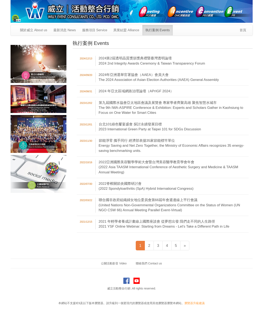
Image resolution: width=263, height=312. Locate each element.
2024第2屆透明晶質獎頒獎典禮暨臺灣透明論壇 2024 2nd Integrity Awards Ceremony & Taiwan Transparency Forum (152, 60)
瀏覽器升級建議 (194, 303)
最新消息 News (64, 30)
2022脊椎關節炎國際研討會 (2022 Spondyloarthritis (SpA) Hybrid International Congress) (146, 186)
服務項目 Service (94, 30)
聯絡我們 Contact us (149, 263)
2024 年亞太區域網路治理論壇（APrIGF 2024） (136, 91)
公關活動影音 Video (113, 263)
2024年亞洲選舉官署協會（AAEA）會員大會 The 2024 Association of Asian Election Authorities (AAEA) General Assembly (159, 77)
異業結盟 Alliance (126, 30)
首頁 (243, 30)
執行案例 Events (157, 30)
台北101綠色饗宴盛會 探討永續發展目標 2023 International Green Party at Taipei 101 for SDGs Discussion (150, 126)
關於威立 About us (33, 30)
